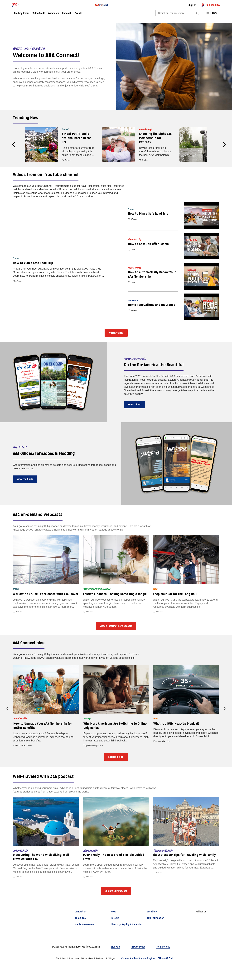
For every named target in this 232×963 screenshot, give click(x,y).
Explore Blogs (116, 757)
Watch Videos (116, 333)
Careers (115, 918)
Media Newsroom (84, 924)
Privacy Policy (138, 946)
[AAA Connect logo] (103, 5)
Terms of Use (163, 946)
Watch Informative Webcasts (116, 626)
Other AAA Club (165, 958)
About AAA (80, 918)
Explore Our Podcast (116, 891)
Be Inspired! (134, 404)
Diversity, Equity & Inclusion (126, 924)
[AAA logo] (15, 5)
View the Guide (25, 479)
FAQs (113, 911)
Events (78, 13)
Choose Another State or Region (138, 958)
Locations (152, 911)
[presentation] (13, 144)
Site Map (115, 946)
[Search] (176, 13)
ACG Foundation (155, 918)
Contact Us (81, 911)
